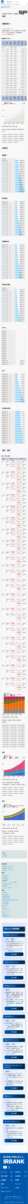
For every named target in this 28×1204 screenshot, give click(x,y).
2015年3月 (4, 173)
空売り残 (21, 1172)
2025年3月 (4, 191)
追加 (24, 11)
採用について (7, 1198)
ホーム (2, 4)
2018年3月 (4, 179)
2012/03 (3, 58)
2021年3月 (4, 184)
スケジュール (4, 1187)
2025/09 (3, 92)
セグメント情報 (6, 887)
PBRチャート (5, 914)
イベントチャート (7, 910)
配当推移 (4, 886)
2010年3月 (4, 164)
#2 (6, 154)
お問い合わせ (9, 1196)
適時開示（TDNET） (8, 868)
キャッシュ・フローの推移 (9, 882)
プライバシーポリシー (17, 1198)
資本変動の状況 (6, 884)
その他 (17, 1187)
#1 (7, 43)
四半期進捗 (5, 878)
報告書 (17, 1180)
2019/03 (3, 74)
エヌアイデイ (13, 4)
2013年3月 (4, 169)
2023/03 (3, 83)
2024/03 (3, 85)
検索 (2, 1184)
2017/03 (3, 69)
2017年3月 (4, 177)
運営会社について (17, 1196)
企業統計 (7, 1180)
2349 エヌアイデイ (5, 7)
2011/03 (3, 56)
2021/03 (3, 78)
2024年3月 (4, 190)
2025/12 (3, 94)
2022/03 (3, 80)
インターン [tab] (8, 1100)
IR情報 (4, 892)
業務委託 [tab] (13, 939)
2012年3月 (4, 168)
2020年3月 (4, 182)
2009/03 (3, 51)
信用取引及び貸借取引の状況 (10, 900)
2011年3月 (4, 166)
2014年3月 (4, 171)
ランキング (18, 1184)
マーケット (7, 1172)
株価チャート (6, 908)
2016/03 (3, 67)
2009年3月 (4, 162)
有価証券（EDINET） (8, 866)
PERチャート (5, 912)
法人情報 (21, 1176)
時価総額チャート (7, 916)
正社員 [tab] (7, 939)
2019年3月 (4, 180)
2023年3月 (4, 188)
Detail (14, 954)
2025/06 (3, 89)
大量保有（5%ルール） (8, 870)
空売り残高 (5, 894)
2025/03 (3, 87)
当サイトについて (6, 1191)
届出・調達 (7, 1176)
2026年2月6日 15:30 (7, 29)
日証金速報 (5, 903)
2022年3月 (4, 186)
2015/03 (3, 65)
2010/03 (3, 53)
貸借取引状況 (6, 898)
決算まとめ (5, 875)
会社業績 (4, 876)
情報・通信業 (7, 4)
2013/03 (3, 60)
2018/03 (3, 71)
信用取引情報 (6, 896)
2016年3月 (4, 175)
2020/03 (3, 76)
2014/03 (3, 62)
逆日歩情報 (5, 902)
